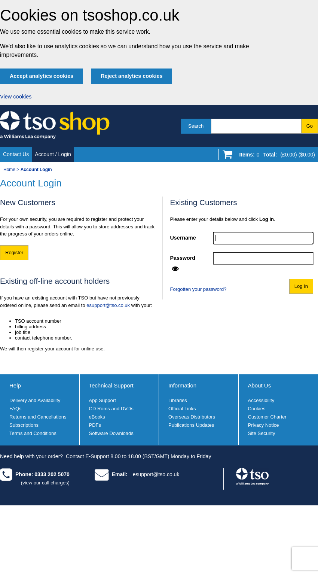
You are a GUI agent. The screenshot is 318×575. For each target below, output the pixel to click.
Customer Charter (267, 417)
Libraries (177, 400)
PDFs (95, 425)
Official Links (182, 408)
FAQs (15, 408)
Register (14, 252)
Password (183, 258)
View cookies (16, 97)
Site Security (261, 433)
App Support (102, 400)
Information (182, 385)
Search (196, 126)
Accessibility (261, 400)
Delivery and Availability (34, 400)
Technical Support (111, 385)
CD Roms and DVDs (111, 408)
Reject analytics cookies (131, 76)
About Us (259, 385)
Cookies (257, 408)
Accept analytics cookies (41, 76)
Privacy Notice (263, 425)
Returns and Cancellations (37, 417)
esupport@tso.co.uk (108, 305)
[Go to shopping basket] (275, 156)
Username (183, 238)
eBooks (97, 417)
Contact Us (16, 154)
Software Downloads (111, 433)
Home (9, 169)
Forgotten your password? (198, 289)
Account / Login (53, 154)
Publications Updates (191, 425)
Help (15, 385)
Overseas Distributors (191, 417)
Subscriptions (24, 425)
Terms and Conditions (32, 433)
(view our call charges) (45, 483)
